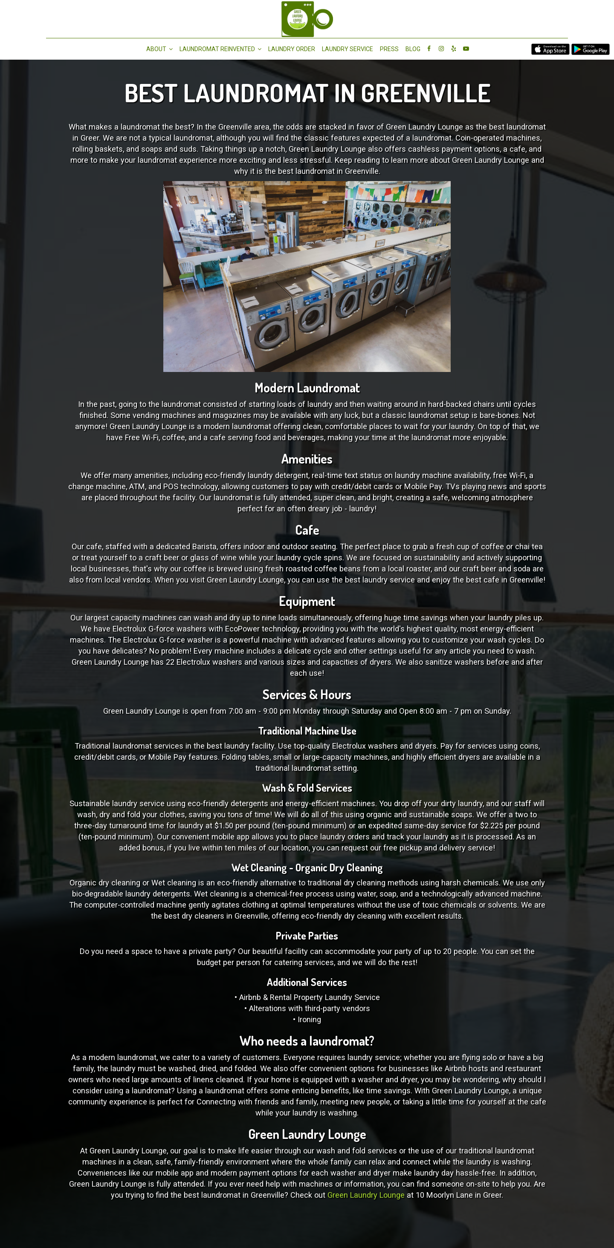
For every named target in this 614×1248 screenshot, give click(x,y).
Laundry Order (291, 49)
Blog (412, 49)
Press (389, 49)
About (159, 49)
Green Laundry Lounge (366, 1194)
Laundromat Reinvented (220, 49)
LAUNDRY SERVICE (347, 49)
